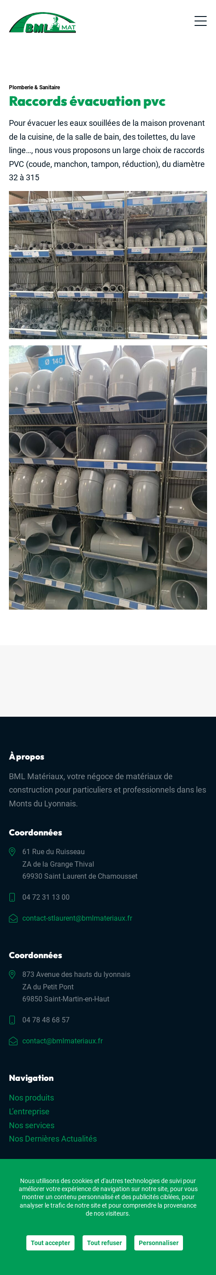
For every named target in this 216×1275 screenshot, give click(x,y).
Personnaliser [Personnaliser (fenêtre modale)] (159, 1242)
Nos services (31, 1125)
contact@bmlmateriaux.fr (62, 1041)
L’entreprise (29, 1111)
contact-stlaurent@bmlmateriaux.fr (77, 918)
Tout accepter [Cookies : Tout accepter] (50, 1242)
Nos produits (31, 1097)
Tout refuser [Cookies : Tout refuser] (104, 1242)
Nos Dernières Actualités (53, 1138)
